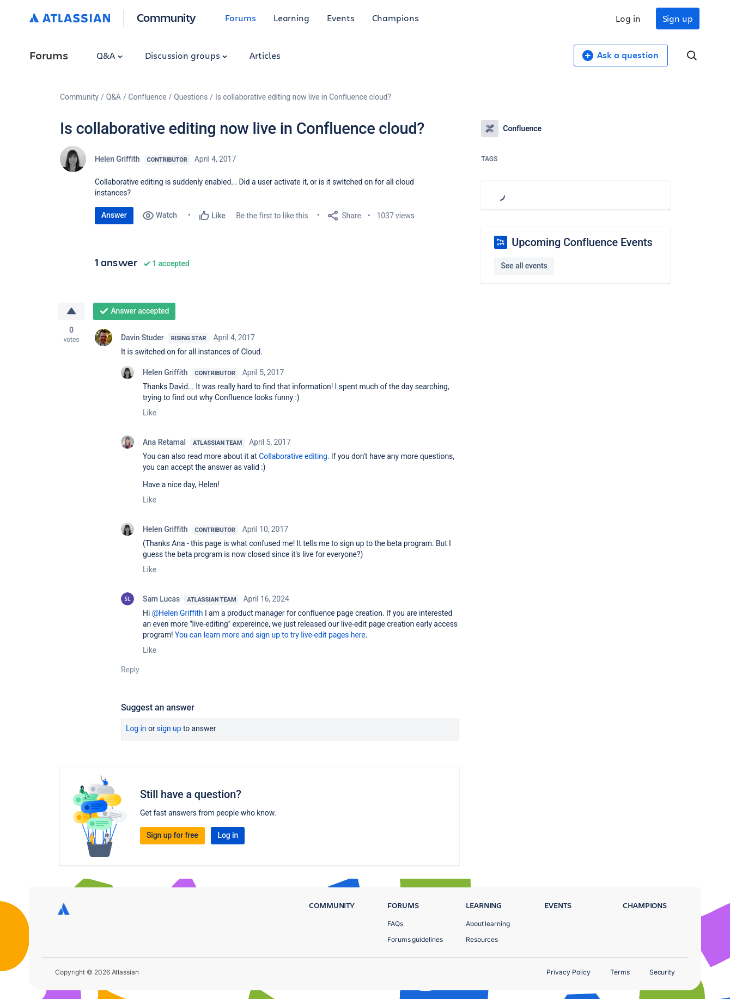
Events (341, 17)
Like (149, 412)
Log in (628, 18)
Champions (395, 17)
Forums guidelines (415, 939)
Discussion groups (186, 55)
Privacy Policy (568, 972)
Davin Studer (142, 337)
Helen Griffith (117, 159)
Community (166, 17)
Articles (265, 55)
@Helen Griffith (177, 613)
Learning (291, 17)
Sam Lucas (161, 599)
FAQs (395, 924)
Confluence (148, 97)
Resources (482, 939)
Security (662, 972)
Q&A (109, 55)
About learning (488, 924)
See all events (524, 265)
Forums (240, 17)
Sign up (677, 18)
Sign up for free (172, 835)
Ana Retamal (164, 442)
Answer (114, 215)
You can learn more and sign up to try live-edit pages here (270, 634)
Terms (620, 972)
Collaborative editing (293, 456)
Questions (191, 97)
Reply (130, 669)
